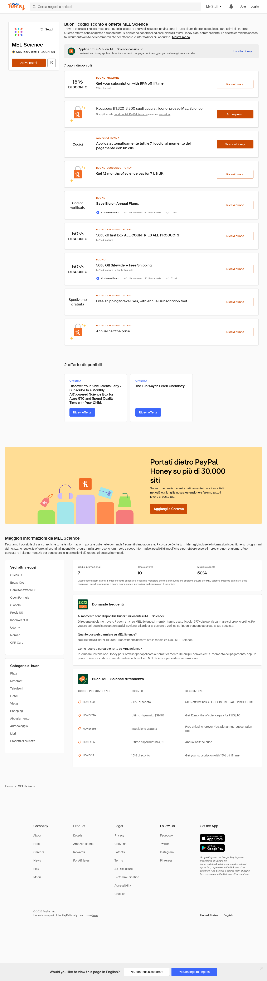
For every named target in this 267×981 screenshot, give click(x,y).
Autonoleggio (19, 726)
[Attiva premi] (29, 63)
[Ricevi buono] (235, 84)
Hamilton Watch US (23, 590)
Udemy (15, 627)
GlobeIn (15, 605)
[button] (216, 915)
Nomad (15, 635)
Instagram (167, 852)
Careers (38, 852)
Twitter (164, 844)
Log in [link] (255, 6)
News (37, 860)
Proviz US (16, 612)
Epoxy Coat (17, 582)
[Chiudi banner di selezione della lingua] (261, 968)
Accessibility (123, 885)
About (37, 835)
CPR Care (16, 642)
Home (9, 786)
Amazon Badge (83, 844)
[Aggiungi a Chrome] (168, 509)
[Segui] (47, 29)
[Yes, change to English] (194, 972)
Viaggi (14, 703)
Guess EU (16, 575)
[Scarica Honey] (235, 144)
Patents (120, 852)
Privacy (119, 835)
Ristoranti (16, 681)
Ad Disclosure (124, 869)
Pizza (13, 673)
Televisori (16, 688)
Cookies (120, 894)
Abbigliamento (19, 718)
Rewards (79, 852)
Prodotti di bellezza (22, 741)
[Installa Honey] (242, 51)
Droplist (78, 835)
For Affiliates (81, 860)
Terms (119, 860)
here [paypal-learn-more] (95, 915)
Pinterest (166, 860)
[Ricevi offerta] (82, 412)
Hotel (14, 696)
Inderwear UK (19, 620)
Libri (13, 733)
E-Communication (127, 877)
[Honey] (16, 6)
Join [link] (243, 6)
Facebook (166, 835)
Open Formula (19, 597)
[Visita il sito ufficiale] (51, 63)
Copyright (121, 844)
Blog (36, 869)
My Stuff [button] (214, 6)
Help (36, 844)
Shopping (16, 711)
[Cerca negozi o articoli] (115, 7)
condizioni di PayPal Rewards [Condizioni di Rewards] (130, 114)
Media (37, 877)
